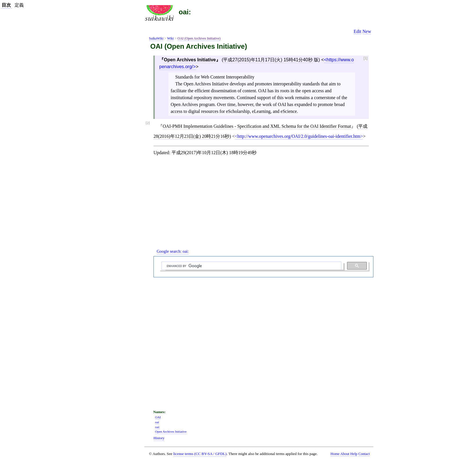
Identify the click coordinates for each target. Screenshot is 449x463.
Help (353, 454)
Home (334, 454)
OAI (158, 417)
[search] (251, 265)
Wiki (170, 38)
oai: (185, 12)
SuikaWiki (156, 38)
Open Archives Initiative (190, 59)
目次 (6, 5)
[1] (365, 58)
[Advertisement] (263, 207)
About (344, 454)
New (367, 31)
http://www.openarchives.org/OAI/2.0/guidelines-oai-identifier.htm (299, 136)
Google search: (173, 251)
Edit (357, 31)
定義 (19, 5)
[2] (148, 123)
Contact (364, 454)
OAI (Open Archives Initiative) (199, 38)
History (158, 438)
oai (157, 422)
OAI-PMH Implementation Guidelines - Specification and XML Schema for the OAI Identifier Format (257, 126)
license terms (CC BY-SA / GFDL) (200, 454)
